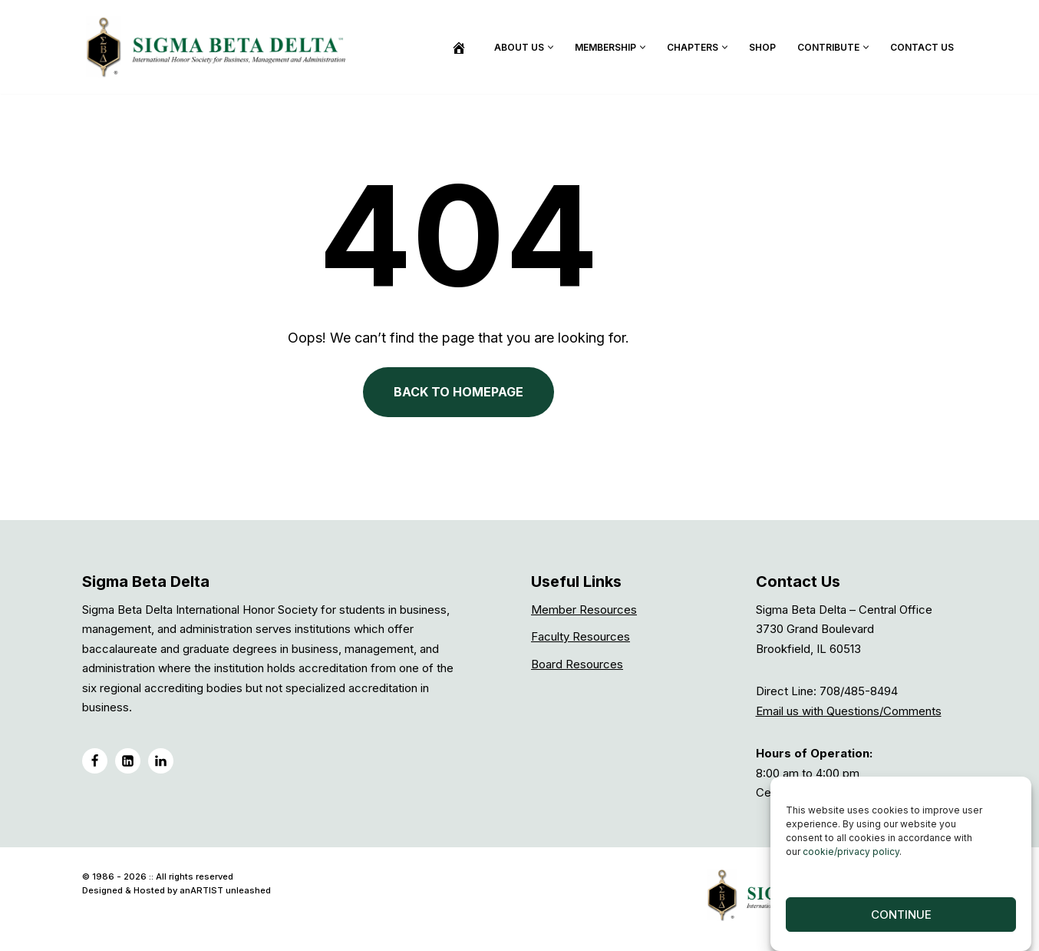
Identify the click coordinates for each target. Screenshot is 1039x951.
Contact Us (922, 47)
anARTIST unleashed (225, 894)
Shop (762, 47)
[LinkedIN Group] (160, 764)
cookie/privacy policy (851, 851)
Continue (901, 914)
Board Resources (577, 668)
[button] (550, 47)
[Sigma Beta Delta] (220, 47)
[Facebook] (94, 764)
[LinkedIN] (127, 764)
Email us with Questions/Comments (849, 714)
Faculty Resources (580, 640)
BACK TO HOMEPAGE (520, 408)
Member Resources (584, 613)
